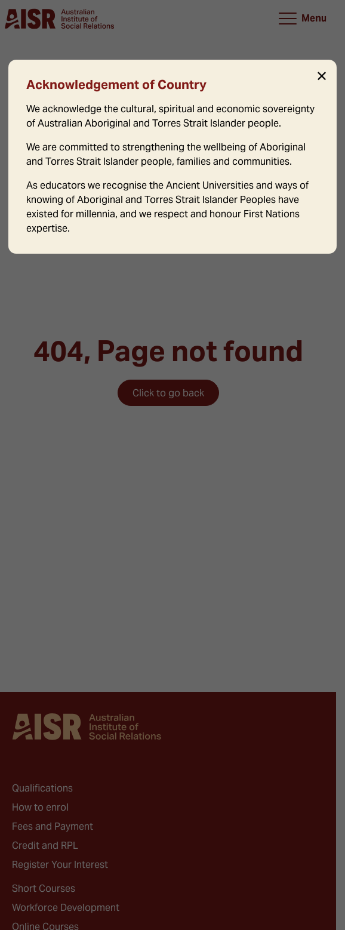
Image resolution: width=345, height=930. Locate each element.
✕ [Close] (322, 76)
